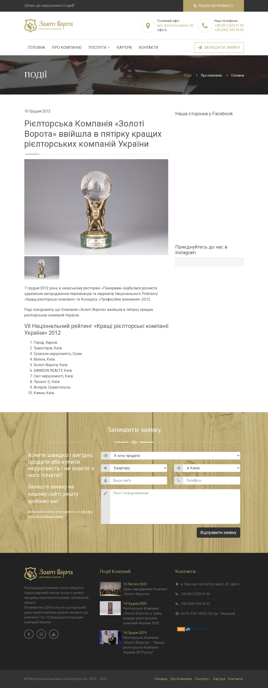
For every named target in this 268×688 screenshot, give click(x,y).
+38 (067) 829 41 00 (229, 25)
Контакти (148, 47)
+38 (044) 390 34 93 (229, 30)
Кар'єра (124, 47)
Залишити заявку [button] (219, 47)
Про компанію (211, 75)
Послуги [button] (99, 47)
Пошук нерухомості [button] (213, 6)
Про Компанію (67, 47)
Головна (36, 47)
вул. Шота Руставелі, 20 (175, 25)
